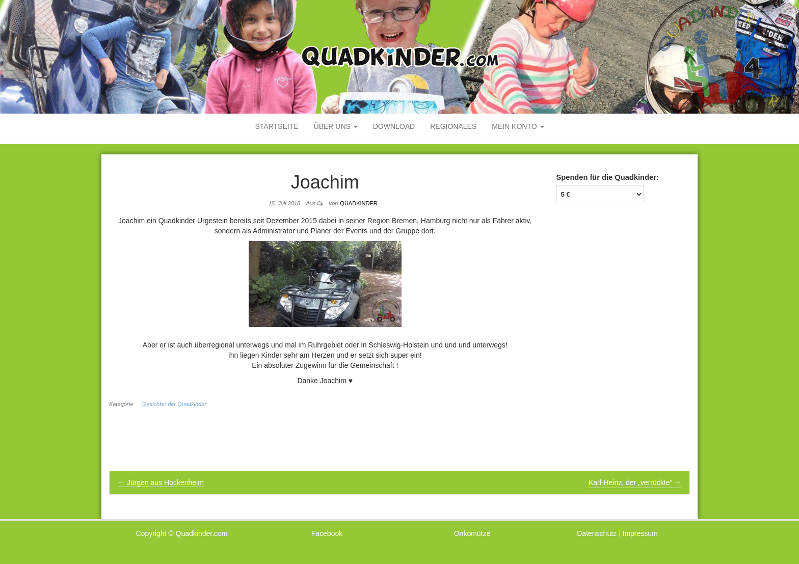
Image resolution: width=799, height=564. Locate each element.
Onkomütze (472, 533)
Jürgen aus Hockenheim (161, 482)
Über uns (336, 126)
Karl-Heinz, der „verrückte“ (635, 482)
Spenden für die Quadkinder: (607, 177)
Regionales (453, 126)
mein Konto (518, 126)
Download (394, 126)
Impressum (640, 533)
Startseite (276, 126)
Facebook (326, 533)
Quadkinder (358, 203)
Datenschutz (597, 533)
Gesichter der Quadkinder (174, 404)
